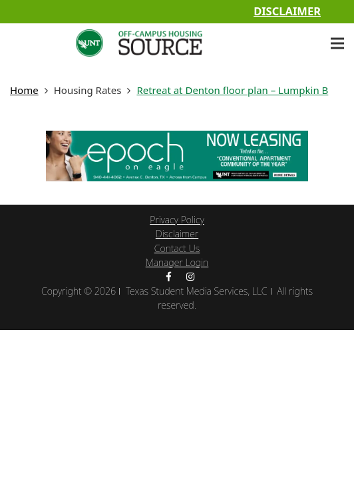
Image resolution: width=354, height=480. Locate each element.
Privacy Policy (177, 219)
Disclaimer (287, 11)
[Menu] (337, 43)
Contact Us (177, 248)
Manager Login (177, 262)
